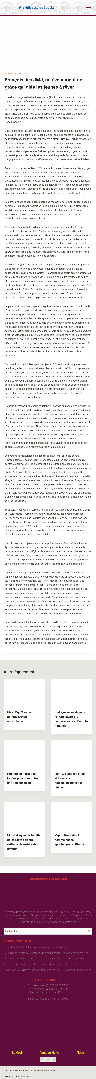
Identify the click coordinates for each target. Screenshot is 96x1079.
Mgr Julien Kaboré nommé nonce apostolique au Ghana (69, 840)
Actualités (20, 74)
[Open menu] (88, 7)
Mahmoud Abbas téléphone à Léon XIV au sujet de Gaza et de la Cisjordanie (45, 958)
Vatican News (50, 1052)
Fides (80, 1052)
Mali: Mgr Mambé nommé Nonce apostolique (19, 716)
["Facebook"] (42, 1059)
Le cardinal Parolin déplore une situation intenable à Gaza (35, 947)
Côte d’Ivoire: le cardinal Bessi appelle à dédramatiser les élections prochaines (46, 952)
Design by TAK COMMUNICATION (20, 1076)
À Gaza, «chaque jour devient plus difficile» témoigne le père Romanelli (42, 964)
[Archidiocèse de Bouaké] (30, 8)
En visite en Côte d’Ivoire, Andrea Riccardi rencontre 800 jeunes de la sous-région (48, 969)
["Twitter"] (48, 1059)
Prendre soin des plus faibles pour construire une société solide (22, 778)
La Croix (17, 1052)
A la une (9, 74)
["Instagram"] (53, 1059)
